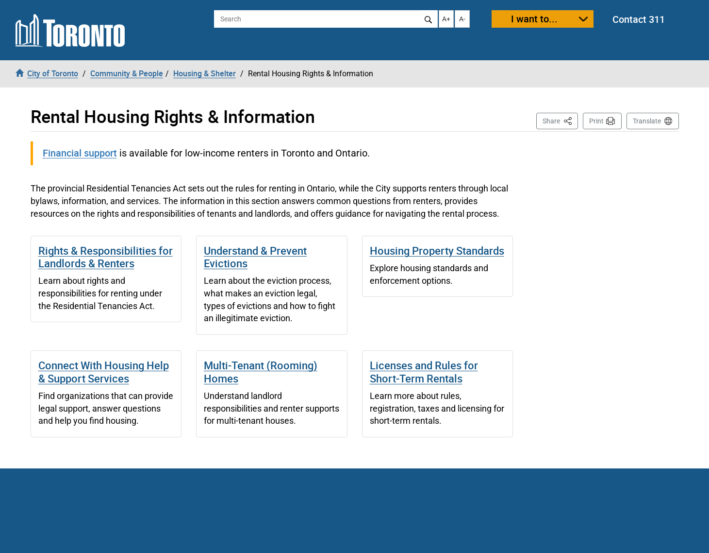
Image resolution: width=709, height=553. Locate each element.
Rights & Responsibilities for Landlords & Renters (105, 256)
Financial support (80, 152)
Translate (647, 121)
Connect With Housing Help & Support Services (103, 371)
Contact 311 (638, 19)
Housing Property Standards (437, 250)
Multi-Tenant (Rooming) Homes (260, 371)
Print (596, 121)
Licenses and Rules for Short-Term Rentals (424, 371)
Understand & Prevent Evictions (255, 256)
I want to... (534, 18)
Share (560, 120)
